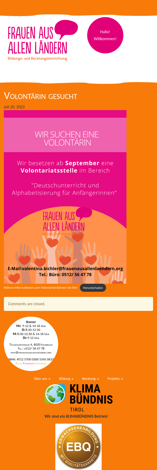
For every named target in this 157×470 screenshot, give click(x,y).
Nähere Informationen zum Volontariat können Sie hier (40, 288)
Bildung (66, 378)
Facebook (29, 363)
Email (19, 363)
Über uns (42, 378)
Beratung (90, 378)
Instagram (40, 363)
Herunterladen (93, 288)
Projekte (115, 378)
